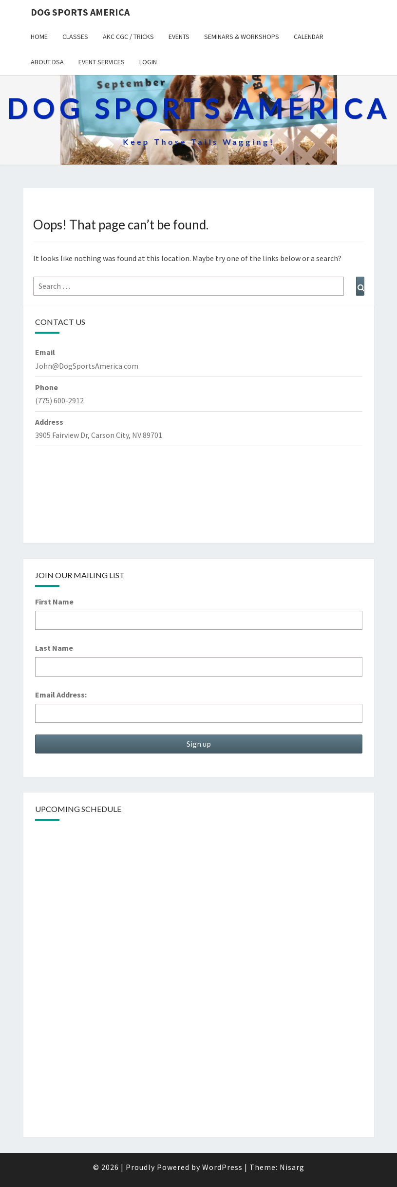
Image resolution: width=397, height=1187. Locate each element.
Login (148, 61)
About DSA (47, 61)
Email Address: (61, 694)
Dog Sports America (80, 12)
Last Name (54, 648)
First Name (54, 601)
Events (179, 36)
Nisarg (292, 1167)
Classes (75, 36)
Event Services (101, 61)
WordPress (222, 1167)
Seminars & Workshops (241, 36)
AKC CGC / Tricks (128, 36)
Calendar (308, 36)
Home (39, 36)
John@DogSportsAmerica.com (86, 366)
